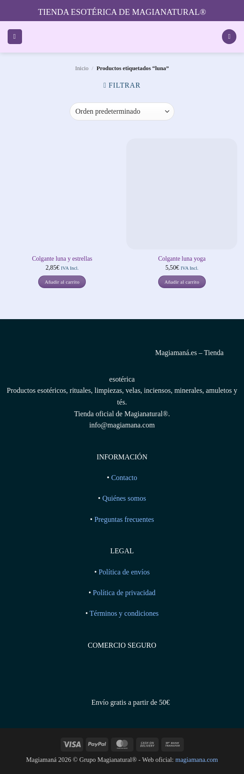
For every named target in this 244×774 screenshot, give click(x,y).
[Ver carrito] (229, 36)
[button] (15, 36)
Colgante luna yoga (182, 258)
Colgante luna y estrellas (62, 258)
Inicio (82, 68)
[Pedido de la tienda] (122, 111)
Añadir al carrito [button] (62, 282)
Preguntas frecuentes (124, 519)
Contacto (124, 477)
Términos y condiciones (124, 613)
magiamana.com (196, 759)
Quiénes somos (124, 498)
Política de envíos (124, 572)
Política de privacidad (124, 592)
